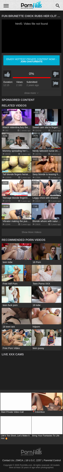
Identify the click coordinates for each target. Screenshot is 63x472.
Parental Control (52, 460)
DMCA (19, 460)
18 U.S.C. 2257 (33, 460)
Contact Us (8, 460)
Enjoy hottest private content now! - (31, 60)
